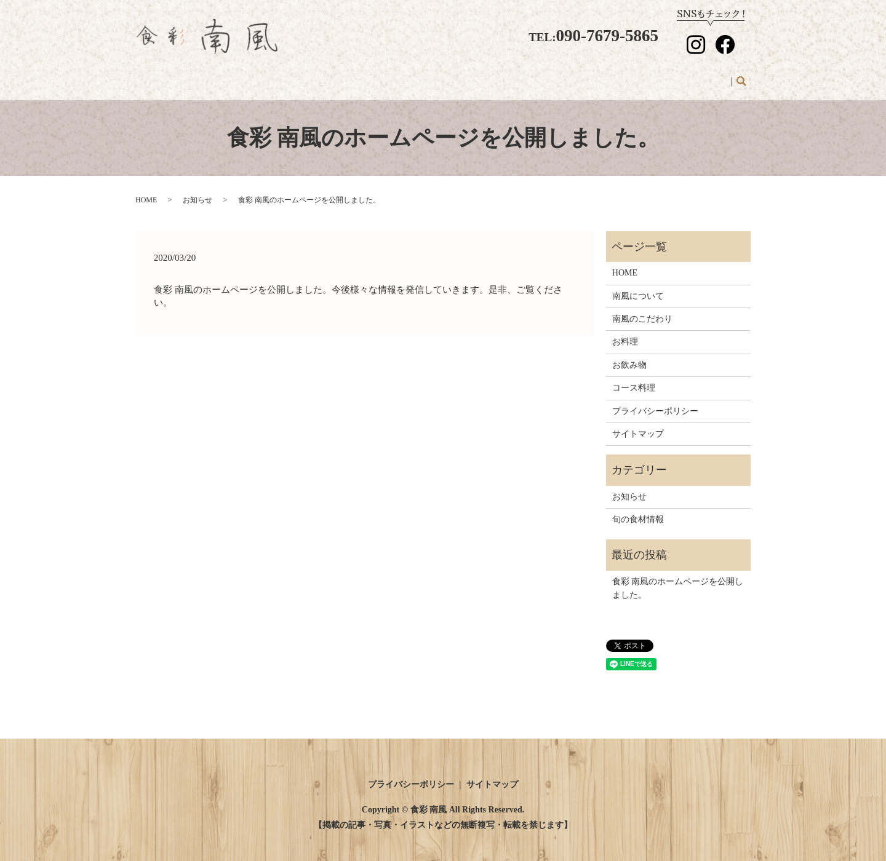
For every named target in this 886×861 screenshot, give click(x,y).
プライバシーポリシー (655, 398)
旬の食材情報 (643, 75)
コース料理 (576, 75)
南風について (333, 75)
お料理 (470, 75)
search (741, 76)
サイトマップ (638, 422)
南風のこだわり (408, 75)
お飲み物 (518, 75)
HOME (274, 75)
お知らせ (705, 75)
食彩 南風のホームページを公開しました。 (678, 576)
